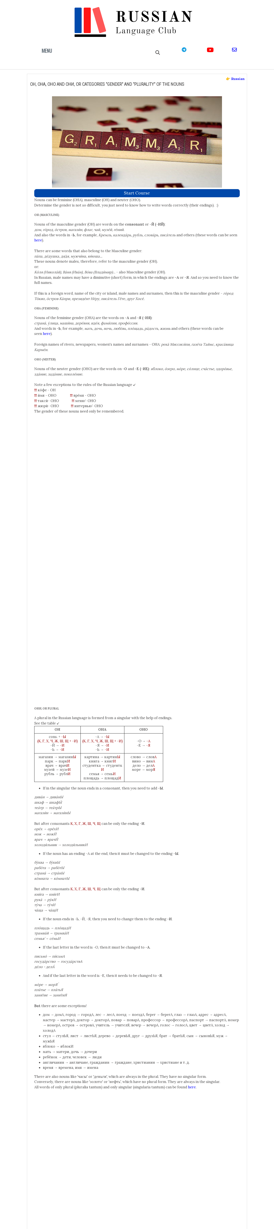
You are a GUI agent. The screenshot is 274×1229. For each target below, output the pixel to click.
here (119, 212)
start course (137, 159)
